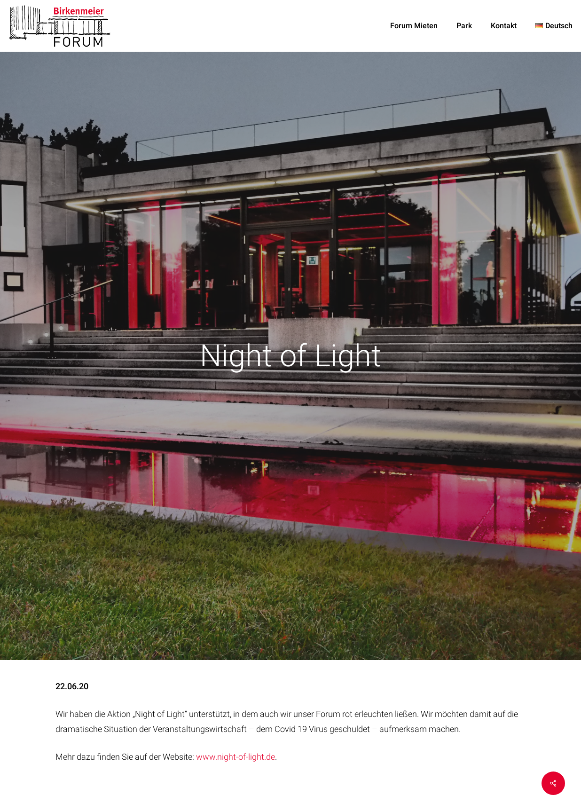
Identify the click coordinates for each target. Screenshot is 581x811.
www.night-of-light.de (235, 757)
